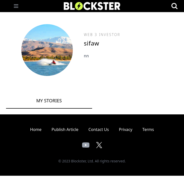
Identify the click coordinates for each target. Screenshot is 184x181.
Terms (148, 129)
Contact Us (98, 129)
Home (36, 129)
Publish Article (64, 129)
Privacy (125, 129)
